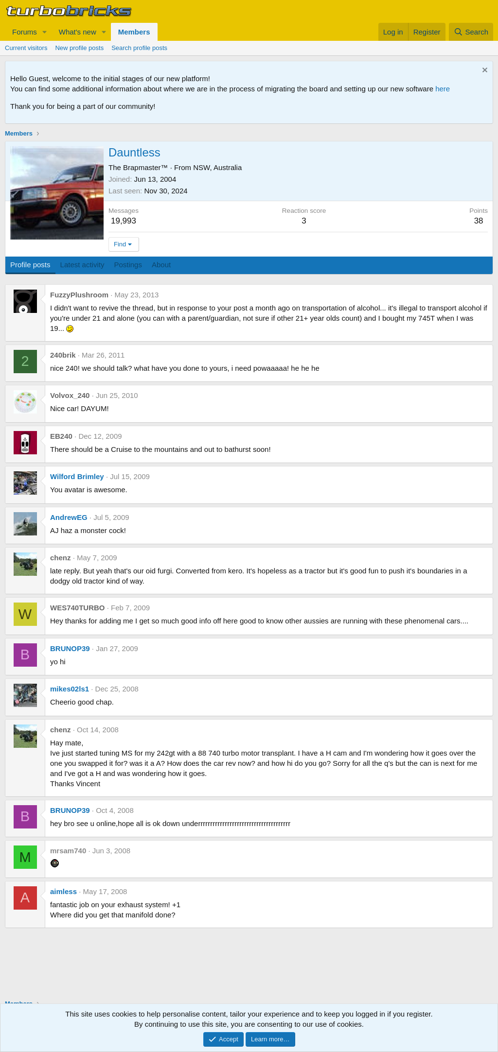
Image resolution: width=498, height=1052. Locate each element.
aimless (63, 891)
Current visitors (26, 48)
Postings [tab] (128, 264)
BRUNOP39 (70, 648)
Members (134, 32)
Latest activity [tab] (82, 264)
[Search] (471, 32)
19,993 (123, 220)
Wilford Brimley (77, 476)
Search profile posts (139, 48)
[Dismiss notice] (484, 71)
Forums (24, 32)
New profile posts (79, 48)
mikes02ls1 (69, 689)
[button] (45, 32)
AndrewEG (69, 517)
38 (478, 220)
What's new (77, 32)
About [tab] (161, 264)
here (442, 89)
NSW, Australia (217, 167)
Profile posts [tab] (30, 264)
